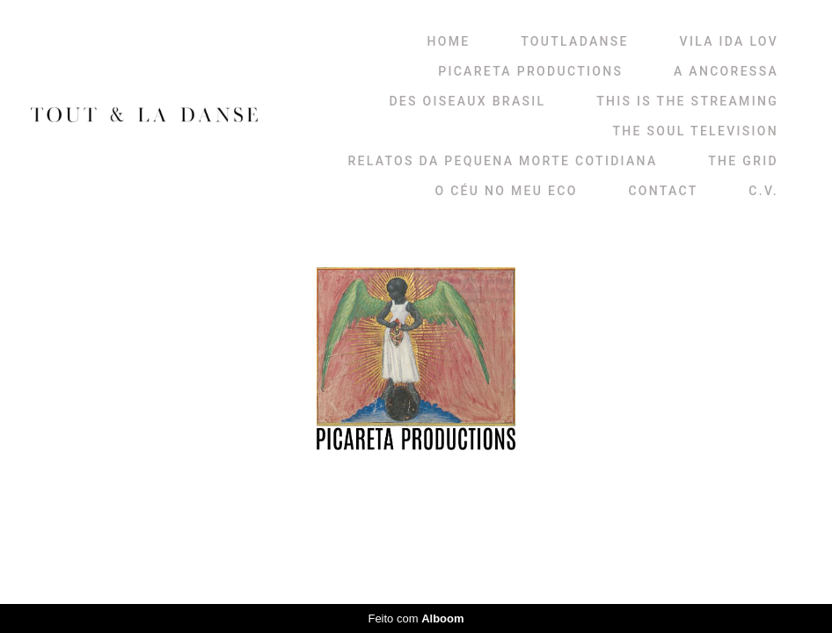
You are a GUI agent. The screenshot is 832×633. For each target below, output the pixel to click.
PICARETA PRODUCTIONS (530, 71)
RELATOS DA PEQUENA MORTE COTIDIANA (502, 161)
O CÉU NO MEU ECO (505, 191)
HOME (449, 41)
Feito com (415, 618)
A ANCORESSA (726, 71)
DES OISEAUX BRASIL (467, 101)
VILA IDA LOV (729, 41)
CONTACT (662, 191)
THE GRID (743, 161)
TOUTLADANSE (575, 41)
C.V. (763, 191)
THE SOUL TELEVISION (695, 131)
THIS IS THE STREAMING (687, 101)
